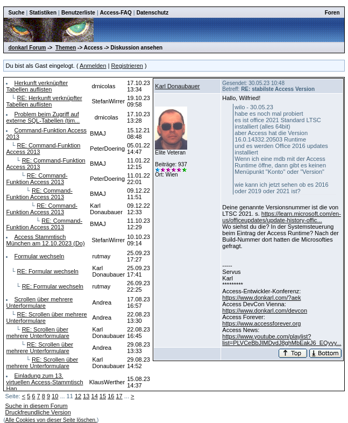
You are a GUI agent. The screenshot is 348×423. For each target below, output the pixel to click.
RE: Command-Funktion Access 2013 (36, 178)
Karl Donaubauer (177, 86)
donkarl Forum (27, 48)
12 (78, 396)
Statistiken (42, 13)
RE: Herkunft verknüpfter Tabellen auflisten (44, 101)
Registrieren (127, 65)
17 (119, 396)
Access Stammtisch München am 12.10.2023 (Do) (45, 240)
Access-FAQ (116, 13)
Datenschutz (152, 13)
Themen (65, 48)
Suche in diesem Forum (36, 406)
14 (94, 396)
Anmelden (93, 65)
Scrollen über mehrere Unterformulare (39, 302)
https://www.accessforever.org (261, 323)
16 (111, 396)
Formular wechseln (39, 256)
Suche (16, 13)
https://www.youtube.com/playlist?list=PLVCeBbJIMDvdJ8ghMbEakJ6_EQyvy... (281, 339)
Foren (332, 13)
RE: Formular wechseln (48, 271)
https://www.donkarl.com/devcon (264, 310)
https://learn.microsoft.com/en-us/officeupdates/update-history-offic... (281, 216)
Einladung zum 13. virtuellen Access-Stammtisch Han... (44, 382)
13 (86, 396)
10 (55, 396)
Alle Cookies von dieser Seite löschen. (51, 420)
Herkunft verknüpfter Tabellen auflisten (37, 86)
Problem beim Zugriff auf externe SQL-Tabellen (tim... (43, 117)
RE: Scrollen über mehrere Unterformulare (37, 332)
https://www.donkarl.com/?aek (261, 297)
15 (103, 396)
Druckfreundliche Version (37, 412)
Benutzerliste (78, 13)
